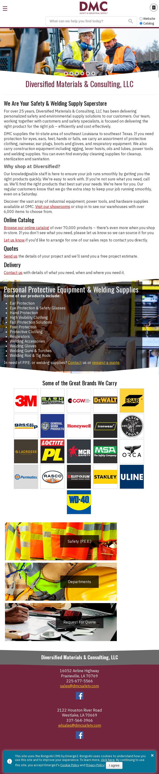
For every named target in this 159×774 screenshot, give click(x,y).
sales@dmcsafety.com (79, 686)
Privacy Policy (95, 765)
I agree (114, 765)
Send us (10, 256)
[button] (66, 73)
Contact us (13, 272)
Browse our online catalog (26, 227)
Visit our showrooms (52, 206)
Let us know (14, 240)
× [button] (152, 755)
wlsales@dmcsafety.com (79, 725)
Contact (75, 362)
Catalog (153, 7)
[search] (89, 21)
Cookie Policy (69, 765)
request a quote (105, 362)
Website (147, 19)
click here (108, 760)
